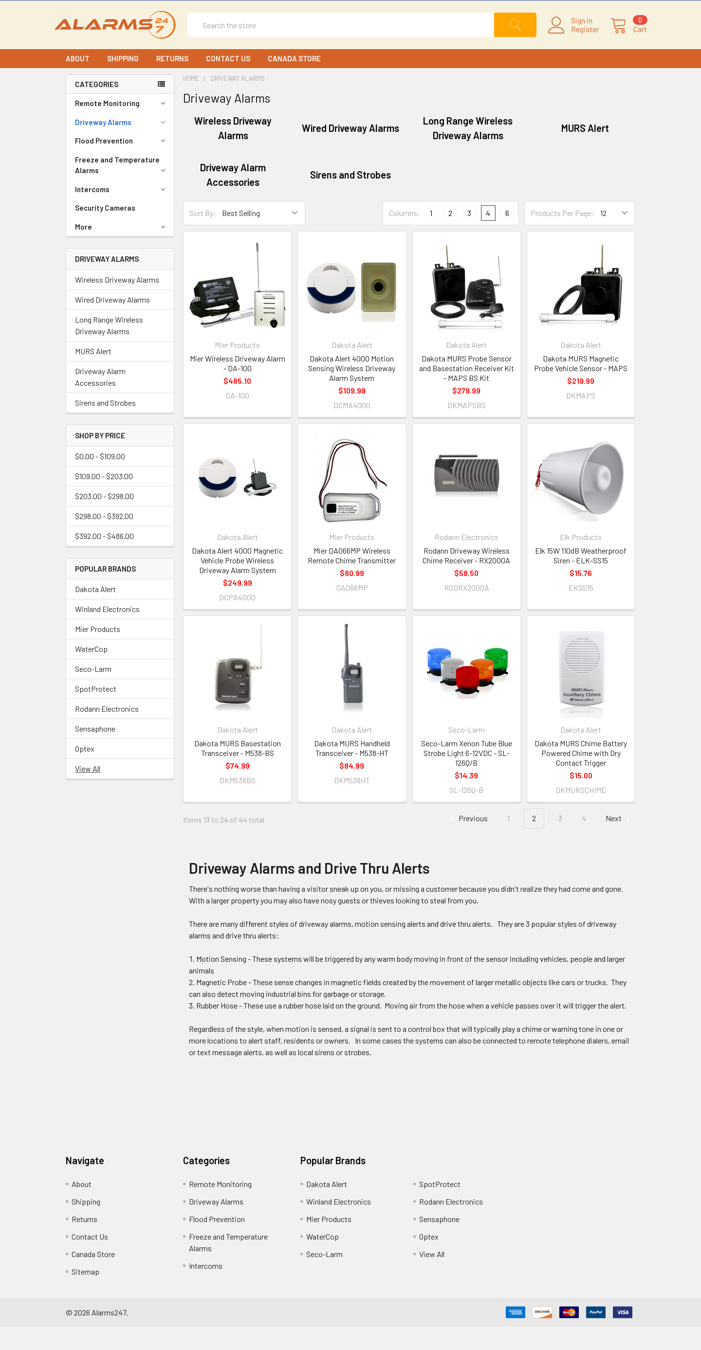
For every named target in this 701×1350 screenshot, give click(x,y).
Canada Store (294, 81)
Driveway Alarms (121, 145)
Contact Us (228, 81)
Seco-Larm (93, 692)
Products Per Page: (562, 236)
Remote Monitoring (121, 126)
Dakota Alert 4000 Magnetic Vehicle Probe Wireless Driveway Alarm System (237, 583)
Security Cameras (105, 231)
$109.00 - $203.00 (104, 499)
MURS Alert (93, 374)
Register (573, 40)
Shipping (123, 81)
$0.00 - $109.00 (100, 479)
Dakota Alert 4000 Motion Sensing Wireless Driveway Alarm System (351, 391)
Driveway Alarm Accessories (100, 400)
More (121, 250)
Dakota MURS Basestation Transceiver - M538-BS (237, 771)
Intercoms (121, 212)
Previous (467, 842)
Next (619, 842)
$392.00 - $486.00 (104, 559)
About (78, 81)
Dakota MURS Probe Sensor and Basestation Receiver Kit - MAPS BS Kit (466, 391)
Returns (172, 81)
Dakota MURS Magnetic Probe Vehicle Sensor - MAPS (580, 386)
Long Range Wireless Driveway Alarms (109, 348)
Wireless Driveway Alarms (117, 302)
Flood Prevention (121, 164)
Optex (84, 771)
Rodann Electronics (107, 732)
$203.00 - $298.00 (104, 519)
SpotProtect (95, 712)
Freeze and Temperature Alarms (121, 188)
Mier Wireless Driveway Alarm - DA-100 (237, 386)
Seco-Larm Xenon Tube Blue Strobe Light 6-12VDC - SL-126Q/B (466, 776)
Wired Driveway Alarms (112, 322)
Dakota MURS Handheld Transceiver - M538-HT (352, 771)
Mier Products (97, 652)
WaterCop (91, 672)
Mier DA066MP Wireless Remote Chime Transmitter (352, 578)
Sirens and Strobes (105, 426)
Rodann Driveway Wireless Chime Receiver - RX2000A (466, 578)
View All (87, 791)
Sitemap (85, 1294)
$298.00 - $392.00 (104, 539)
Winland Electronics (107, 632)
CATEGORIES (96, 107)
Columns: (404, 236)
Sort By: (202, 236)
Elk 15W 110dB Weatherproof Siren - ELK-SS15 (581, 578)
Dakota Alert (95, 612)
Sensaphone (95, 751)
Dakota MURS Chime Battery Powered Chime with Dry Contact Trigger (581, 776)
